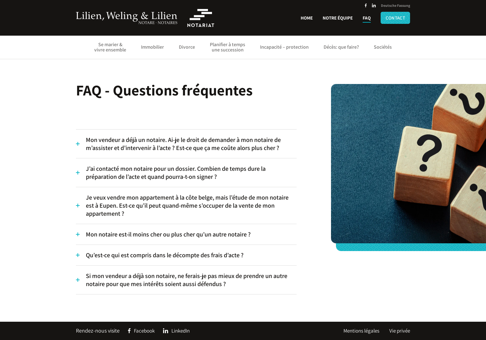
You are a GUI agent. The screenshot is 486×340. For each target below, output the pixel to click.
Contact (395, 18)
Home (307, 18)
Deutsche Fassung (395, 5)
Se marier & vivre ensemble (110, 47)
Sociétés (383, 47)
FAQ (367, 18)
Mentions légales (361, 330)
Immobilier (152, 47)
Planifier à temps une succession (227, 47)
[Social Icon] (366, 6)
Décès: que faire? (341, 47)
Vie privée (399, 330)
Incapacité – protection (284, 47)
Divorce (187, 47)
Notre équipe (338, 18)
